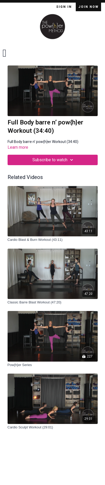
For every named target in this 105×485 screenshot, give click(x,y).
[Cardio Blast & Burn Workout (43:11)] (53, 239)
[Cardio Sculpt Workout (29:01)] (53, 427)
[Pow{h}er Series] (53, 365)
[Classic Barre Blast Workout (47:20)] (53, 302)
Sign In (64, 7)
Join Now (88, 7)
